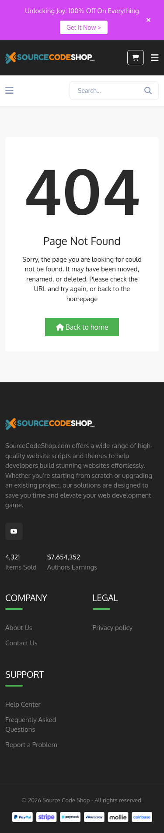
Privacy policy (113, 627)
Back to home (82, 327)
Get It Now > (83, 27)
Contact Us (21, 643)
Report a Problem (31, 744)
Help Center (23, 704)
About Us (18, 627)
